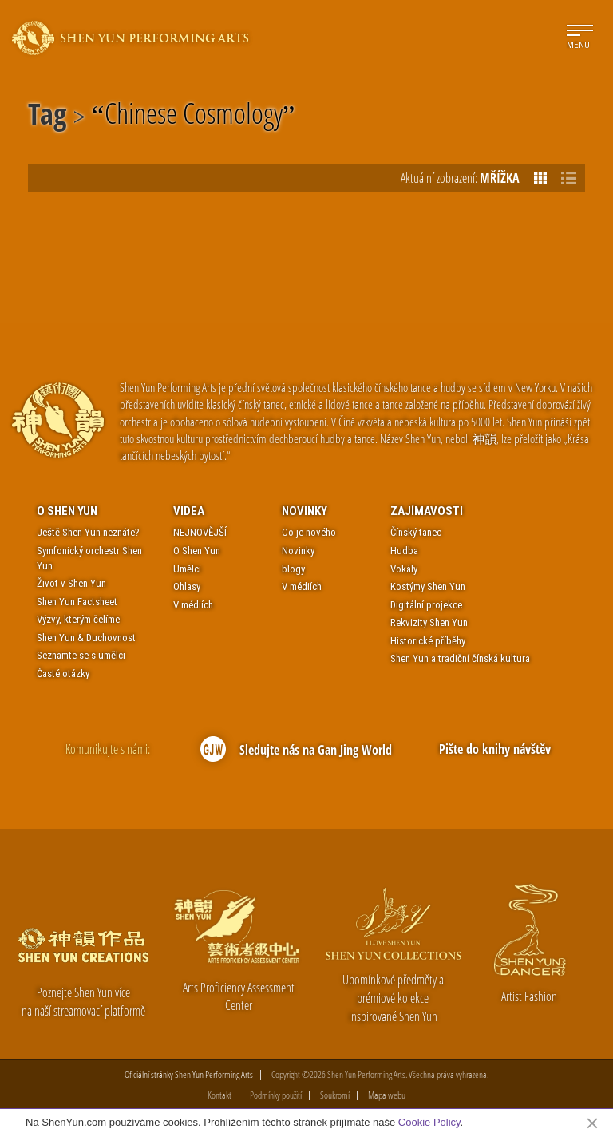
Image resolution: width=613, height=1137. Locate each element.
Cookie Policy (429, 1122)
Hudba (404, 551)
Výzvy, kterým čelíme (78, 619)
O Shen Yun (67, 511)
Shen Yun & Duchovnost (86, 638)
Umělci (187, 569)
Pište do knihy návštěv (495, 749)
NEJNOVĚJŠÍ (200, 532)
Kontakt (219, 1095)
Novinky (304, 511)
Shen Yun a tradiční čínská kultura (460, 658)
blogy (293, 569)
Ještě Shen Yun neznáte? (88, 532)
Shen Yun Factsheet (77, 602)
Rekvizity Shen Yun (429, 622)
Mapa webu (386, 1095)
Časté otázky (63, 673)
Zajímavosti (426, 511)
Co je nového (309, 532)
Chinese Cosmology (193, 116)
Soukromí (335, 1095)
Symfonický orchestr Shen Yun (89, 558)
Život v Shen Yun (71, 583)
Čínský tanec (415, 532)
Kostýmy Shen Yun (427, 586)
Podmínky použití (276, 1095)
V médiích (193, 605)
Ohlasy (186, 586)
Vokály (403, 569)
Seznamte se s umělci (81, 655)
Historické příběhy (427, 641)
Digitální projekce (426, 605)
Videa (188, 511)
